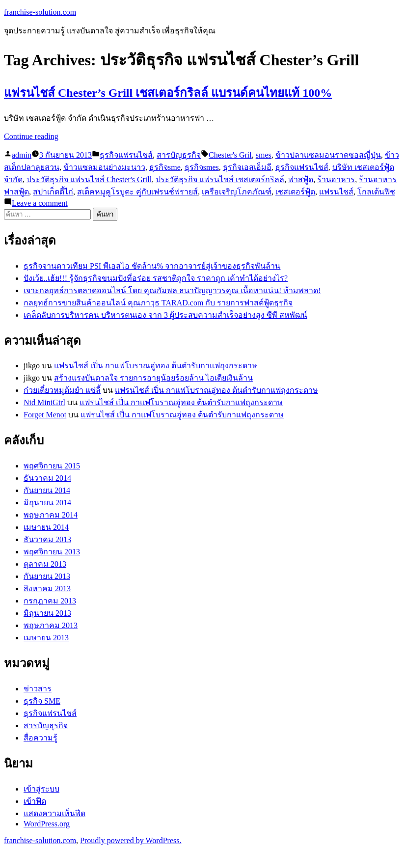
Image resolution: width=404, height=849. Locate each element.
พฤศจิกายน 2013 (52, 552)
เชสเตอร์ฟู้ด (295, 192)
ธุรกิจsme (165, 167)
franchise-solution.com (40, 12)
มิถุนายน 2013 (47, 613)
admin (21, 155)
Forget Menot (45, 415)
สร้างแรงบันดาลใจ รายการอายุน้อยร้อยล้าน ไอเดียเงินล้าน (153, 378)
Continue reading (31, 136)
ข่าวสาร (38, 689)
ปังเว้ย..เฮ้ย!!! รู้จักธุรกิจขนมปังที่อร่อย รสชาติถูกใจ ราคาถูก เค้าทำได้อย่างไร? (156, 278)
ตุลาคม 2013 (45, 564)
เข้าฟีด (35, 801)
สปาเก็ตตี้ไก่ (53, 192)
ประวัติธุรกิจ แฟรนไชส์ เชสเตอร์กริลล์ (220, 179)
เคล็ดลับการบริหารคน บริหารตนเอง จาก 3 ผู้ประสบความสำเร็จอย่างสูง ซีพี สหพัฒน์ (165, 315)
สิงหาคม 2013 (47, 588)
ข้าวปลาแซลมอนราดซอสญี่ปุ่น (328, 155)
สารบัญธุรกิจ (179, 155)
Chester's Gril (230, 155)
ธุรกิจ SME (42, 701)
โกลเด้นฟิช (376, 192)
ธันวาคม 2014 (47, 478)
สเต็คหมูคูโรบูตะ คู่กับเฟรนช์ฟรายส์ (137, 192)
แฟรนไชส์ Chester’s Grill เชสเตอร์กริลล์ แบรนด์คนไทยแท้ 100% (168, 92)
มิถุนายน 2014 (47, 502)
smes (263, 155)
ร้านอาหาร (336, 179)
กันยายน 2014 (47, 490)
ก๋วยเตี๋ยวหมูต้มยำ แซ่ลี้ (62, 390)
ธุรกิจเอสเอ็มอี (247, 167)
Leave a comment (40, 203)
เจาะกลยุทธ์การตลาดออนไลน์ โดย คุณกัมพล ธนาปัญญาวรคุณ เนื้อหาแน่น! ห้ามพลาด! (172, 290)
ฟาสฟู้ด (300, 179)
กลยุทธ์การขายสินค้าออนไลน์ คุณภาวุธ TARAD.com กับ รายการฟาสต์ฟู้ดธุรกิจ (158, 303)
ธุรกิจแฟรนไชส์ (126, 155)
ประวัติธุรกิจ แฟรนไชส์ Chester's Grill (89, 179)
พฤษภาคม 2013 (51, 625)
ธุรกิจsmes (202, 167)
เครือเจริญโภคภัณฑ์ (236, 192)
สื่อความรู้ (40, 738)
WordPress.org (47, 824)
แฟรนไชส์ (336, 192)
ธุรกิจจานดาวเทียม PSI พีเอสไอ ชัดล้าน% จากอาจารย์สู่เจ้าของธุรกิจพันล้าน (152, 266)
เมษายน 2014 (46, 527)
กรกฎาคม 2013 (50, 601)
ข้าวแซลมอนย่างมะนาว (104, 167)
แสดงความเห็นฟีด (54, 813)
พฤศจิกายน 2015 (52, 466)
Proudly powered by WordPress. (130, 840)
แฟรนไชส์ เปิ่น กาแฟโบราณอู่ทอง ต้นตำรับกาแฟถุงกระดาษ (155, 365)
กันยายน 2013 (47, 576)
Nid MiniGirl (44, 402)
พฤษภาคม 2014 (51, 515)
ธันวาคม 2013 (47, 539)
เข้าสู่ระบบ (41, 789)
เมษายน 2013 (46, 637)
